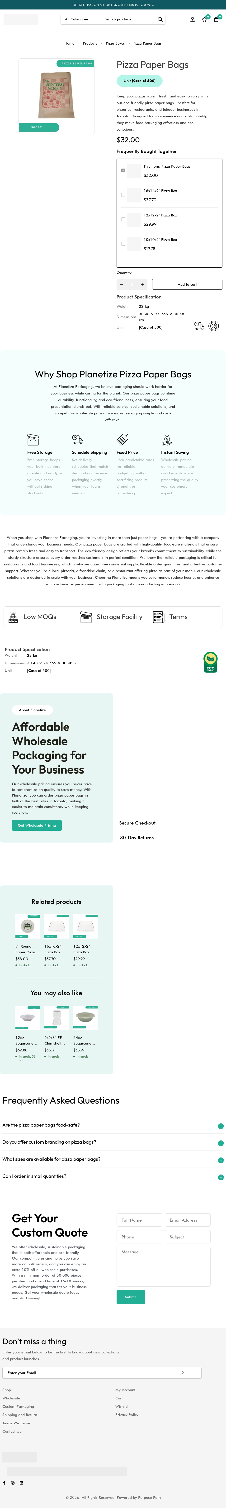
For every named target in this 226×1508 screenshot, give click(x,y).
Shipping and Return (19, 1414)
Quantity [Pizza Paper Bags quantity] (124, 272)
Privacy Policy (126, 1414)
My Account (125, 1390)
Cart (119, 1398)
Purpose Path (149, 1497)
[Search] (160, 19)
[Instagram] (13, 1483)
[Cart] (216, 19)
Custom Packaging (18, 1406)
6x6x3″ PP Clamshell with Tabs (53, 1043)
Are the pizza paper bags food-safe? (41, 1125)
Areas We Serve (16, 1423)
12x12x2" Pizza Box (160, 215)
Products (90, 43)
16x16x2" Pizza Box (160, 190)
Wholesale (11, 1398)
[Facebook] (4, 1483)
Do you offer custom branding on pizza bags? (49, 1142)
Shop (6, 1390)
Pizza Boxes (115, 43)
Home (69, 43)
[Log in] (192, 19)
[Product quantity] (132, 284)
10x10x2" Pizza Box (160, 239)
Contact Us (11, 1431)
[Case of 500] (151, 327)
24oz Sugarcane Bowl (82, 1043)
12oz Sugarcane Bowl (24, 1043)
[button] (37, 825)
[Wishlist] (204, 19)
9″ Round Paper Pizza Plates (25, 952)
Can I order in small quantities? (34, 1176)
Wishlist (121, 1406)
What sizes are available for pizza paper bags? (51, 1159)
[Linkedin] (21, 1483)
